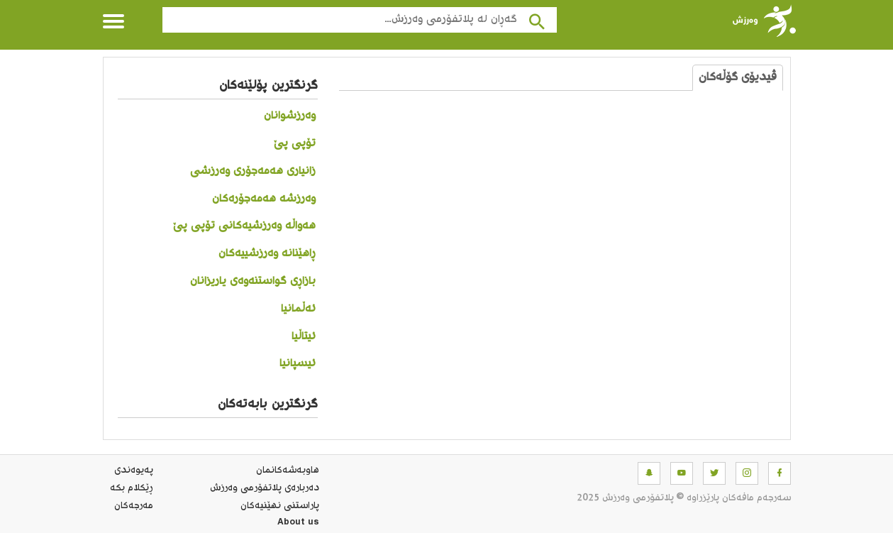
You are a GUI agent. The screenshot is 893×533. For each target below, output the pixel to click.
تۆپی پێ (295, 144)
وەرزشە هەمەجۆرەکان (264, 199)
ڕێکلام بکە (131, 488)
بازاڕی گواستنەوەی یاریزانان (253, 281)
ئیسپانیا (297, 364)
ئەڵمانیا (298, 309)
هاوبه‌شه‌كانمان (287, 470)
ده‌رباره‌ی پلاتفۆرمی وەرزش (264, 488)
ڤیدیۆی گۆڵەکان (738, 78)
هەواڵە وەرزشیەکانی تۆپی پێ (244, 226)
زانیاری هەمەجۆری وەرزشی (253, 171)
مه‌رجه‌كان (133, 506)
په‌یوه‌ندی (133, 470)
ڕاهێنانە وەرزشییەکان (267, 254)
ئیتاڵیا (304, 337)
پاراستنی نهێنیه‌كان (279, 506)
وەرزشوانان (290, 116)
